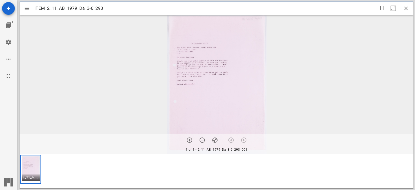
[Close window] (406, 8)
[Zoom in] (189, 140)
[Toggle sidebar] (27, 8)
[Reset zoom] (215, 140)
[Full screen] (8, 76)
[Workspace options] (8, 59)
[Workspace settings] (8, 42)
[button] (31, 169)
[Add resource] (8, 8)
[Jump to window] (8, 25)
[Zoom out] (202, 140)
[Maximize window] (393, 8)
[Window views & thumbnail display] (380, 8)
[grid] (216, 171)
